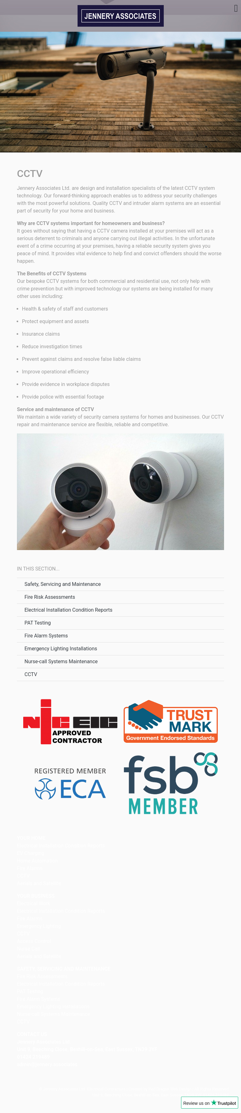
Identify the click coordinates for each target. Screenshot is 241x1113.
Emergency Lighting (39, 926)
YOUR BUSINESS (36, 896)
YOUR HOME (31, 838)
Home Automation (37, 861)
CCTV (30, 674)
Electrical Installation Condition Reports (68, 610)
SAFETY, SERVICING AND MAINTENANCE (63, 969)
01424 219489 (33, 1057)
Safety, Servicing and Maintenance (62, 584)
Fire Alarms (29, 868)
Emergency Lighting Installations (60, 649)
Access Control (34, 941)
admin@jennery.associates (47, 1064)
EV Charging (30, 853)
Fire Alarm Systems (46, 636)
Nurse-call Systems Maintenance (61, 661)
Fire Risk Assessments (49, 597)
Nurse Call (28, 949)
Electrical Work (33, 903)
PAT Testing (37, 623)
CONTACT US (32, 1034)
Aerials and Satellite (39, 883)
